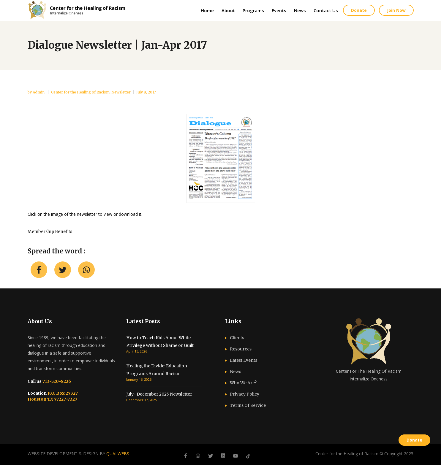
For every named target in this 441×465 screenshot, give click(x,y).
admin (39, 92)
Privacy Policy (244, 394)
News (235, 371)
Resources (241, 349)
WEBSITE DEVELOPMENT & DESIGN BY (78, 453)
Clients (237, 337)
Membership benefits (50, 231)
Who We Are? (243, 382)
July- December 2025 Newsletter (159, 394)
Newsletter (121, 92)
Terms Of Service (248, 405)
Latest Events (243, 360)
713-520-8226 (56, 381)
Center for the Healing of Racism (80, 92)
